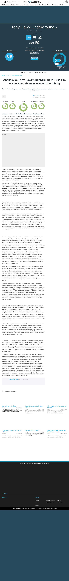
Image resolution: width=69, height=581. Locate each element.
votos (59, 67)
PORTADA (3, 4)
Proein (37, 55)
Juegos (21, 4)
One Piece (17, 1)
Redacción (37, 500)
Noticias (8, 4)
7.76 (59, 56)
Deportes (34, 30)
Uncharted (10, 2)
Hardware (49, 4)
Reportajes (26, 4)
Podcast (61, 4)
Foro (40, 4)
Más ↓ (25, 1)
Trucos (36, 4)
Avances (32, 4)
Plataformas (55, 4)
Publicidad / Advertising (50, 500)
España (13, 1)
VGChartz (37, 505)
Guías (17, 4)
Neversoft (37, 52)
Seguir (58, 60)
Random (44, 4)
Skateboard (39, 30)
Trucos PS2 (34, 58)
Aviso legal (59, 500)
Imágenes (41, 72)
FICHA (22, 72)
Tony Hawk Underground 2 (34, 27)
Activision (37, 53)
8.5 (9, 56)
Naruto (10, 1)
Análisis (13, 4)
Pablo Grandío (36, 95)
